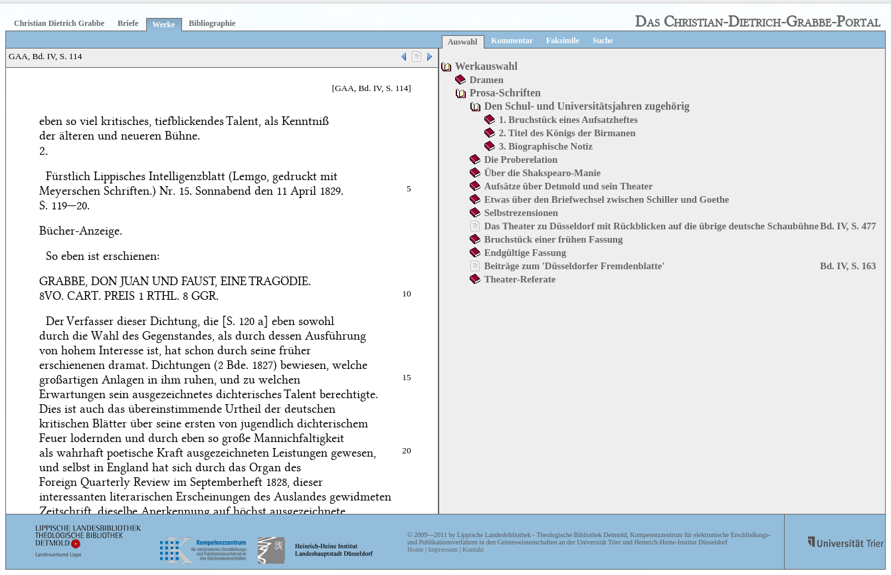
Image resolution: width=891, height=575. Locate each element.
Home (415, 549)
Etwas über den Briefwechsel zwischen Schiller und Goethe (607, 199)
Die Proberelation (521, 159)
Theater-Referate (520, 279)
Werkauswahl (486, 66)
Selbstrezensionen (521, 212)
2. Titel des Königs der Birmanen (567, 133)
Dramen (487, 79)
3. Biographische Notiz (546, 146)
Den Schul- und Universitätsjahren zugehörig (587, 106)
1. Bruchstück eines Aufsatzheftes (568, 119)
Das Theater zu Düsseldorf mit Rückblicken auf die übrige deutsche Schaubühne (651, 226)
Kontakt (473, 549)
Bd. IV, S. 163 (848, 266)
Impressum (442, 549)
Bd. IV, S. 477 (848, 226)
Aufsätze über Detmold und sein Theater (568, 186)
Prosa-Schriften (505, 92)
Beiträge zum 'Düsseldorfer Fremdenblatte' (574, 266)
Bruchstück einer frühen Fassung (553, 239)
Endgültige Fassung (525, 252)
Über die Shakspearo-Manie (542, 173)
